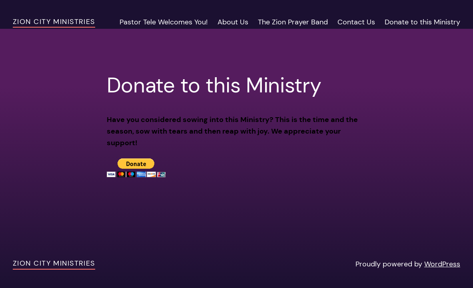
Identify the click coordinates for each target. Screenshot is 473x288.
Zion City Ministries (54, 21)
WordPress (442, 264)
